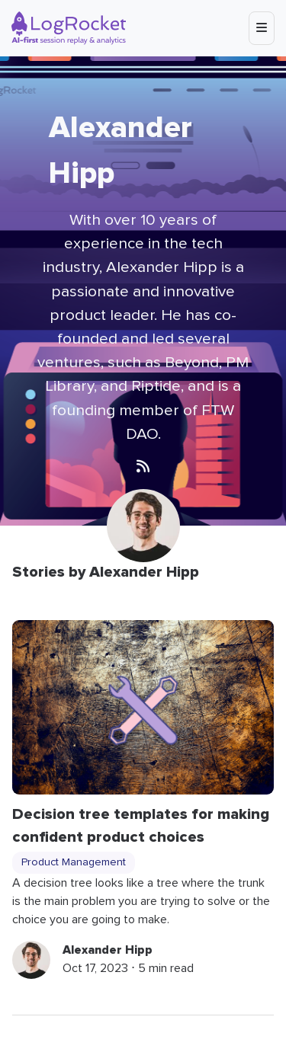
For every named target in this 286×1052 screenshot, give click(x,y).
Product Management (73, 862)
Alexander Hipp (108, 950)
